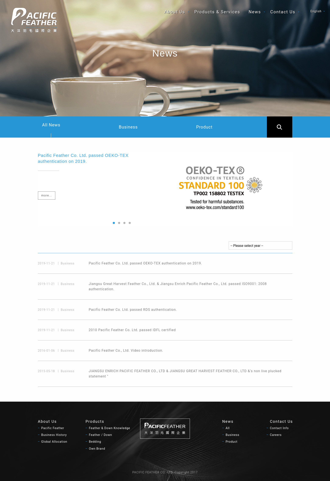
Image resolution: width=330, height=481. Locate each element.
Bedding (95, 441)
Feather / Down (100, 435)
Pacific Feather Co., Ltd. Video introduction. (126, 350)
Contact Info (279, 428)
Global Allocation (54, 441)
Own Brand (97, 448)
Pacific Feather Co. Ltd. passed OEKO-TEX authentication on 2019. (145, 263)
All (228, 428)
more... (46, 195)
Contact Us (282, 11)
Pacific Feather (52, 428)
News (255, 11)
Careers (276, 435)
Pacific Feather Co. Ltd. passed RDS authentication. (133, 310)
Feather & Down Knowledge (109, 428)
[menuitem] (175, 11)
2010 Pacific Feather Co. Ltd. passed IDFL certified (132, 330)
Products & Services (217, 11)
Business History (54, 435)
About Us (174, 11)
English (316, 11)
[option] (165, 189)
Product (204, 127)
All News (51, 130)
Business (128, 127)
